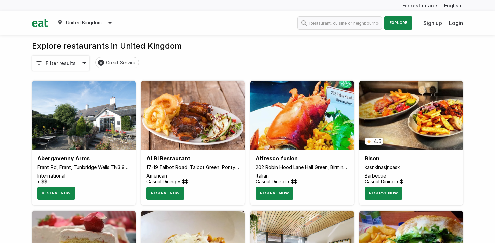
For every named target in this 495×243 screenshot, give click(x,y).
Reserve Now (56, 193)
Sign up (432, 23)
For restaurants (420, 5)
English (452, 5)
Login (456, 23)
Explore (398, 22)
